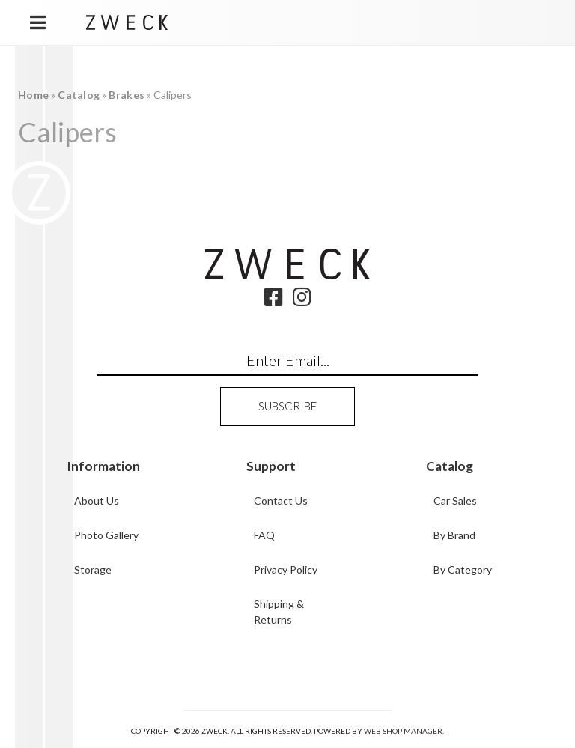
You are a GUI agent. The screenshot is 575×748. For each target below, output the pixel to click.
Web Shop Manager (403, 730)
